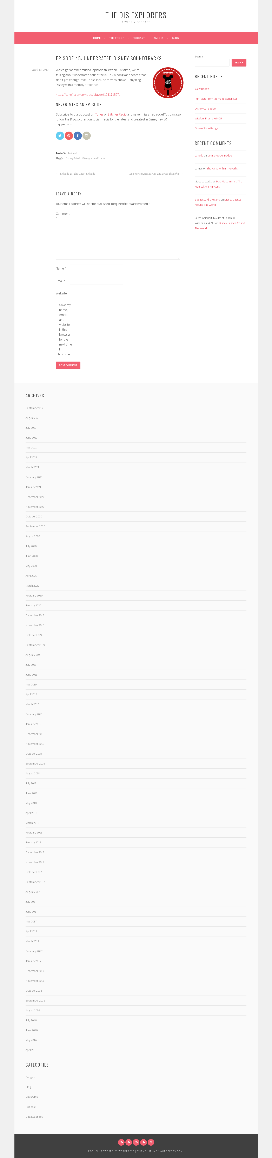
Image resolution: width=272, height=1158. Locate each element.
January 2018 (33, 842)
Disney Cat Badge (205, 108)
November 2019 (35, 625)
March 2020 (32, 585)
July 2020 (31, 546)
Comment (62, 216)
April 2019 (31, 694)
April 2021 (31, 457)
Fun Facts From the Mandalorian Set (216, 98)
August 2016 (33, 1010)
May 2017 (31, 921)
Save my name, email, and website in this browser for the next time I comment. (65, 329)
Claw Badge (202, 89)
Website (61, 293)
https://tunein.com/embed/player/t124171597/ (88, 94)
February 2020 (34, 595)
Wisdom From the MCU (208, 118)
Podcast (139, 38)
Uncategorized (34, 1116)
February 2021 (34, 477)
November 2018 (35, 744)
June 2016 (32, 1030)
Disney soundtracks (93, 158)
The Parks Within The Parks (222, 168)
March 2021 (32, 467)
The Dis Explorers (136, 14)
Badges (158, 38)
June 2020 (32, 556)
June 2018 (32, 793)
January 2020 (33, 605)
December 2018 (35, 734)
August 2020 (33, 536)
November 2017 (35, 862)
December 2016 (35, 971)
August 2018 (33, 773)
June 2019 (32, 674)
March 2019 (32, 704)
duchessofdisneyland (207, 199)
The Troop (116, 38)
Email (60, 281)
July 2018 (31, 783)
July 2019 (31, 665)
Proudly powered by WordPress (111, 1151)
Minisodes (32, 1097)
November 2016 (35, 981)
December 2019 (35, 615)
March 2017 (32, 941)
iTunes (99, 114)
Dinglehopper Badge (219, 155)
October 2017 (34, 872)
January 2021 (33, 487)
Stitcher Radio (117, 114)
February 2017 (34, 951)
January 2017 (33, 961)
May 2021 (31, 447)
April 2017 (31, 931)
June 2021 (32, 437)
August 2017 (33, 892)
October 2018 (34, 753)
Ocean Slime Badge (206, 128)
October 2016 (34, 990)
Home (97, 38)
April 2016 (31, 1050)
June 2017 (32, 911)
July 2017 (31, 902)
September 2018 (35, 763)
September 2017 (35, 882)
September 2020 (35, 526)
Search (199, 56)
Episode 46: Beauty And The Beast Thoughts (157, 173)
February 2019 (34, 714)
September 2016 (35, 1000)
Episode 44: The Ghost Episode (75, 173)
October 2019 (34, 635)
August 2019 (33, 655)
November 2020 (35, 507)
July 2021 (31, 428)
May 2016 (31, 1040)
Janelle (199, 155)
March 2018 (32, 823)
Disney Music (73, 158)
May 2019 (31, 684)
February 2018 (34, 832)
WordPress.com (171, 1151)
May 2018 (31, 803)
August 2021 (33, 418)
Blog (175, 38)
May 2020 (31, 566)
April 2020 (31, 576)
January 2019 (33, 724)
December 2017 (35, 852)
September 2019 (35, 645)
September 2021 (35, 408)
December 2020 (35, 497)
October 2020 (34, 516)
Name (61, 268)
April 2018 (31, 813)
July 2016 (31, 1020)
